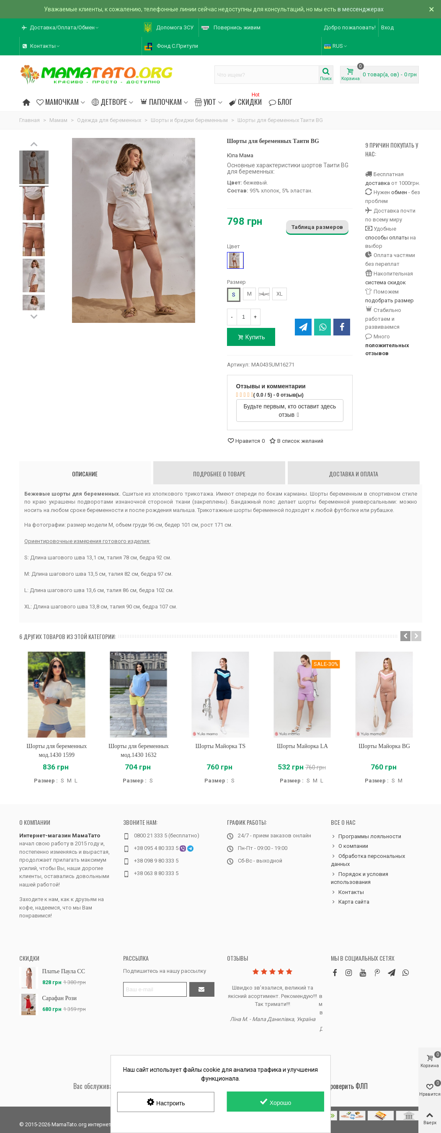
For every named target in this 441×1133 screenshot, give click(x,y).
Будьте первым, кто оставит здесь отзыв (289, 410)
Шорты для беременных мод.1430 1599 (56, 750)
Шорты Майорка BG (384, 746)
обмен (399, 192)
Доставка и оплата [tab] (353, 473)
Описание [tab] (85, 473)
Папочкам (160, 101)
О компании (34, 822)
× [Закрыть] (431, 9)
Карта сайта (350, 902)
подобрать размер (389, 300)
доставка (377, 183)
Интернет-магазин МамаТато (59, 835)
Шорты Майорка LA (302, 746)
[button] (405, 636)
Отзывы (237, 958)
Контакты (347, 892)
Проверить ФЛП (347, 1086)
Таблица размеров (317, 227)
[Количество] (244, 317)
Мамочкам (57, 101)
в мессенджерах (361, 9)
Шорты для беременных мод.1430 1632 (138, 750)
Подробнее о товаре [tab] (219, 473)
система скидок (385, 282)
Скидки (245, 100)
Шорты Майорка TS (221, 746)
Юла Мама (240, 155)
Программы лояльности (366, 836)
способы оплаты (387, 237)
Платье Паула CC (63, 971)
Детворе (109, 101)
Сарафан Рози (59, 998)
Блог (280, 101)
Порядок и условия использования (359, 878)
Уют (205, 101)
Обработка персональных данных (368, 860)
